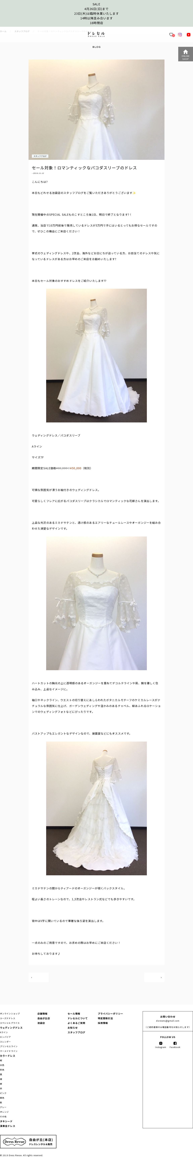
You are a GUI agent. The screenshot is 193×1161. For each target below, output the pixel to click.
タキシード (6, 1121)
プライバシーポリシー (110, 1013)
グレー (3, 1107)
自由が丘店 (43, 1018)
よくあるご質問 (76, 1023)
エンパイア (5, 1036)
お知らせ (73, 1027)
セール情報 (74, 1013)
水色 (2, 1065)
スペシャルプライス (10, 1022)
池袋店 (41, 1023)
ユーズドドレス (7, 1018)
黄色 (2, 1097)
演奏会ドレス (7, 1126)
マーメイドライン (9, 1050)
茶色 (2, 1069)
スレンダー (5, 1041)
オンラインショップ (10, 1013)
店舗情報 (42, 1013)
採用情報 (103, 1023)
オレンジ (4, 1111)
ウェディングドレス (11, 1027)
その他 (3, 1116)
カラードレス (7, 1055)
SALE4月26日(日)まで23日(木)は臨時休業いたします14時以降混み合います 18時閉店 (96, 13)
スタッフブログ (40, 156)
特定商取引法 (105, 1018)
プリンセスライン (9, 1046)
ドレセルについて (78, 1018)
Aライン (4, 1032)
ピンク (3, 1093)
